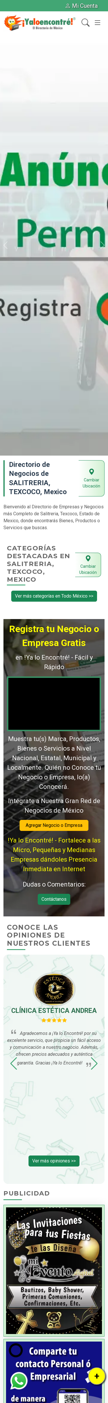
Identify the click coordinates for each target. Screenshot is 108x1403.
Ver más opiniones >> (54, 1161)
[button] (5, 245)
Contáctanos (54, 899)
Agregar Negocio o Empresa (54, 825)
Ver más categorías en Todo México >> (54, 596)
